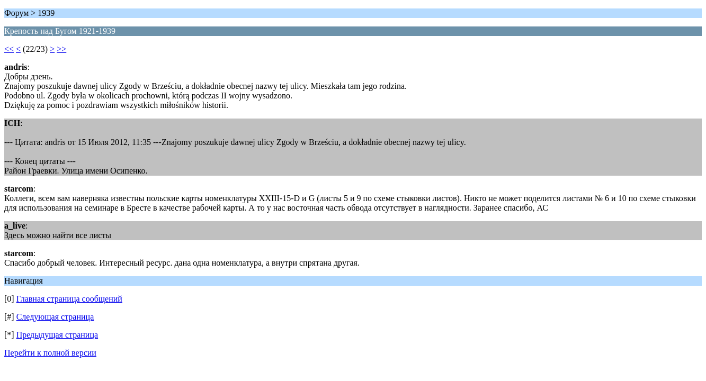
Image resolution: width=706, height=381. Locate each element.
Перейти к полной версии (50, 352)
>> (61, 48)
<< (9, 48)
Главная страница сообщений (69, 298)
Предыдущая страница (57, 334)
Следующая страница (55, 316)
